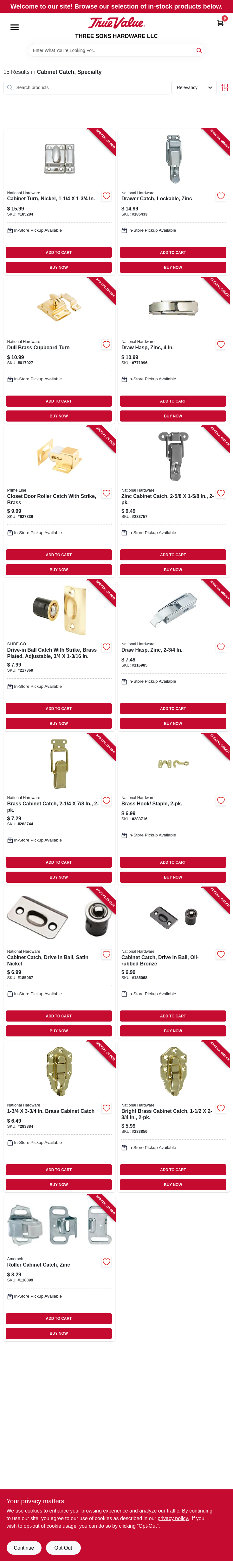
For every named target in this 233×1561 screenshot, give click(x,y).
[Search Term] (116, 50)
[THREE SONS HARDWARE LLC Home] (116, 23)
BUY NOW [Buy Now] (59, 267)
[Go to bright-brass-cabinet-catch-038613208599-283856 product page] (174, 1116)
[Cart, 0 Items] (220, 23)
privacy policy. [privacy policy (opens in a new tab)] (173, 1518)
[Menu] (14, 27)
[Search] (199, 50)
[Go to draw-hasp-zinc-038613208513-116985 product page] (174, 655)
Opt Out (63, 1548)
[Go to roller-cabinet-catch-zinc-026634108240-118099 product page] (59, 1268)
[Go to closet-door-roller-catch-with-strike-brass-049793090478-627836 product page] (59, 501)
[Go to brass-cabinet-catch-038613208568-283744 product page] (59, 809)
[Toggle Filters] (225, 87)
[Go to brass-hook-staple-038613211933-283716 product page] (174, 809)
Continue (24, 1548)
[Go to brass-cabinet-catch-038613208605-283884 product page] (59, 1116)
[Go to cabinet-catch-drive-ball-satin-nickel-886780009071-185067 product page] (59, 963)
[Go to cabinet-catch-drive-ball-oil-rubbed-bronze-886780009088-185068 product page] (174, 963)
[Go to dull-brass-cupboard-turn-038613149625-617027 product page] (59, 350)
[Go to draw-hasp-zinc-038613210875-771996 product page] (174, 350)
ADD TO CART (59, 252)
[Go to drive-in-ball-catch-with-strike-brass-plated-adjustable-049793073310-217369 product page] (59, 655)
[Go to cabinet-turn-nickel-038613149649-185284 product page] (59, 202)
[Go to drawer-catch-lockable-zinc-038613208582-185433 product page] (174, 202)
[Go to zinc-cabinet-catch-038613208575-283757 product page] (174, 501)
